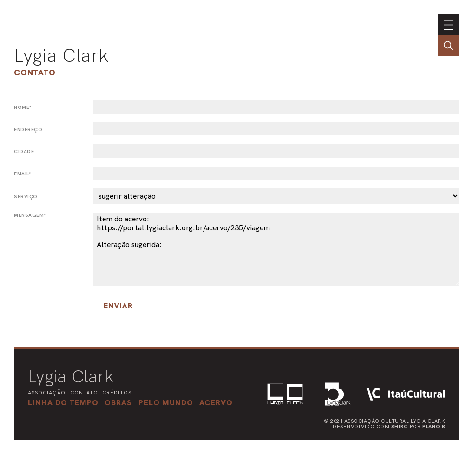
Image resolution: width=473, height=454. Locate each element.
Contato (35, 72)
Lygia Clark (61, 55)
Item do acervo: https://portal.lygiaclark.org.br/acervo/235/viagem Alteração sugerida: (276, 249)
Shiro (399, 426)
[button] (165, 402)
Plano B (434, 426)
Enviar (118, 306)
